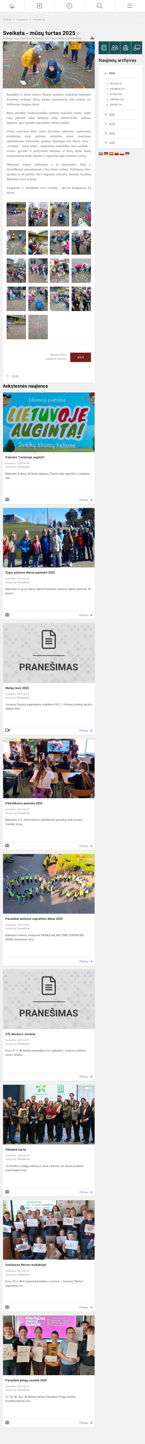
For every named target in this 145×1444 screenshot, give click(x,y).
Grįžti (15, 376)
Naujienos (22, 19)
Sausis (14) (116, 104)
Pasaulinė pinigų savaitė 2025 (26, 1380)
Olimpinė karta (15, 1149)
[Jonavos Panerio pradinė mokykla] (12, 5)
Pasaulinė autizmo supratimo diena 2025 (34, 919)
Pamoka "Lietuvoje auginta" (25, 457)
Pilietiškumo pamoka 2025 (23, 803)
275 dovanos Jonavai (20, 1034)
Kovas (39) (116, 94)
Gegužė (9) (116, 83)
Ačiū (80, 357)
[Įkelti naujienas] (39, 6)
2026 (112, 73)
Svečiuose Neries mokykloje (25, 1265)
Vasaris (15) (117, 99)
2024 (112, 124)
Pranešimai (39, 19)
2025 (112, 114)
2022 (112, 142)
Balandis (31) (117, 89)
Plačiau (83, 499)
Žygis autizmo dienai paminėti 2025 (30, 572)
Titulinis (7, 19)
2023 (112, 133)
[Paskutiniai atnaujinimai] (70, 6)
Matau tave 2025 (17, 688)
